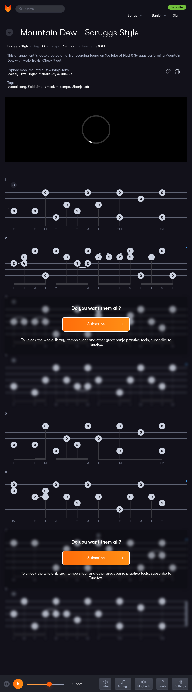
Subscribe (177, 7)
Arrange (123, 684)
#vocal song (16, 87)
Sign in (178, 15)
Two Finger (29, 74)
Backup (66, 74)
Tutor (105, 684)
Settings (180, 684)
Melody (13, 74)
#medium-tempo (57, 87)
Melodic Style (49, 74)
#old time (35, 87)
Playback (143, 684)
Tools (162, 684)
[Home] (8, 8)
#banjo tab (80, 87)
